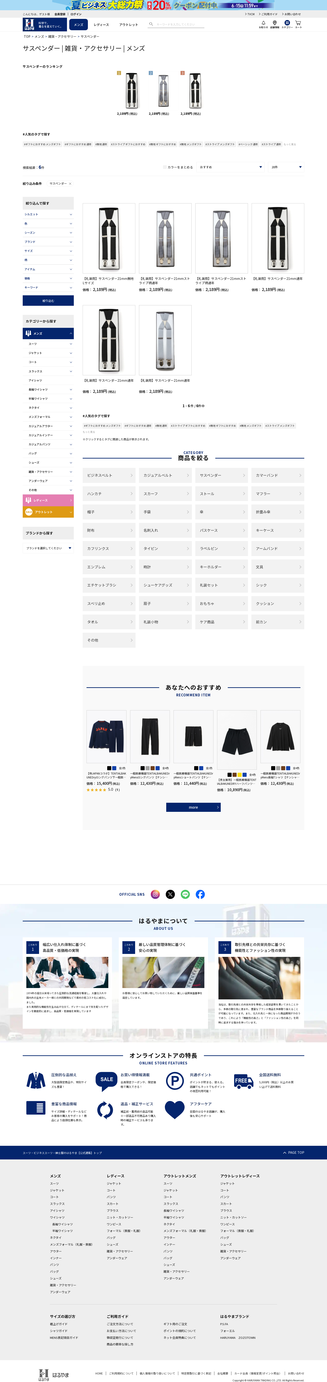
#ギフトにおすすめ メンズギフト (42, 144)
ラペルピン (209, 548)
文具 (259, 566)
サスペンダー (61, 183)
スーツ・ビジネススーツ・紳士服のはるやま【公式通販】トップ (62, 1153)
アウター (56, 1251)
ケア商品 (207, 622)
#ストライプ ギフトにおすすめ (128, 144)
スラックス (35, 371)
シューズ (34, 462)
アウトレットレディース (240, 1176)
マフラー (263, 493)
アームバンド (267, 548)
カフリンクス (98, 548)
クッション (265, 603)
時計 (147, 566)
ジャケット (35, 353)
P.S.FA (224, 1324)
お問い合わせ (293, 14)
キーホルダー (211, 566)
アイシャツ (35, 380)
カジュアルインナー (41, 435)
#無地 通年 (101, 144)
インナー (56, 1258)
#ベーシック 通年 (248, 144)
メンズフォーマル (39, 417)
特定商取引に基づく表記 (196, 1373)
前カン (261, 622)
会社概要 (222, 1373)
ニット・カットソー (120, 1217)
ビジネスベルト (99, 475)
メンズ (78, 24)
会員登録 (59, 14)
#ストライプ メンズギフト (220, 144)
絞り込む (48, 300)
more (193, 807)
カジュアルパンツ (39, 444)
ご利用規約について (121, 1373)
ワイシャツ (57, 1217)
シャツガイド (59, 1331)
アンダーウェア (38, 481)
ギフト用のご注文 (175, 1324)
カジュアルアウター (41, 426)
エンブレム (96, 566)
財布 (90, 530)
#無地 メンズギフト (191, 144)
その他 (33, 490)
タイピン (151, 548)
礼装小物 (151, 622)
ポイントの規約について (180, 1331)
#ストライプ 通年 (271, 144)
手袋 (147, 511)
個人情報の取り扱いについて (157, 1373)
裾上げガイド (59, 1324)
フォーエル (227, 1331)
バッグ (33, 453)
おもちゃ (207, 603)
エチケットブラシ (101, 585)
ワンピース (114, 1224)
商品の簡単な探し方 (120, 1344)
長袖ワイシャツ (38, 389)
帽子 (90, 511)
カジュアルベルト (158, 475)
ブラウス (113, 1210)
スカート (113, 1203)
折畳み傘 (263, 511)
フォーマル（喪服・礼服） (124, 1231)
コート (33, 362)
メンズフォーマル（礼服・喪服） (72, 1244)
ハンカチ (94, 493)
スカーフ (151, 493)
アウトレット (128, 24)
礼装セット (209, 585)
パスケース (209, 530)
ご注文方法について (120, 1324)
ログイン (76, 14)
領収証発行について (120, 1337)
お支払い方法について (121, 1331)
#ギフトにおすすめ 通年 (78, 144)
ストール (207, 493)
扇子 (147, 603)
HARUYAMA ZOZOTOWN (237, 1337)
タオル (92, 622)
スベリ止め (96, 603)
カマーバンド (267, 475)
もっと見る (290, 144)
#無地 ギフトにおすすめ (162, 144)
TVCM (251, 14)
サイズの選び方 (62, 1316)
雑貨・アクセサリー (62, 36)
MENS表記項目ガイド (64, 1337)
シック (261, 585)
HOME (99, 1373)
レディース (101, 24)
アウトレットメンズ (180, 1176)
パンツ (54, 1264)
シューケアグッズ (158, 585)
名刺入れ (151, 530)
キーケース (265, 530)
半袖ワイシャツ (38, 398)
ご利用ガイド (269, 14)
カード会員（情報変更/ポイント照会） (258, 1373)
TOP (27, 36)
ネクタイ (34, 407)
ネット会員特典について (180, 1337)
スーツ (33, 344)
